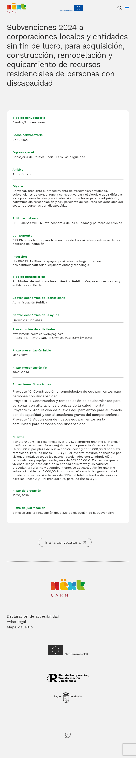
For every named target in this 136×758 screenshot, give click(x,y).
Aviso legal (16, 621)
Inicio (11, 4)
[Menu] (127, 8)
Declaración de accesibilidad (33, 616)
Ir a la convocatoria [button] (63, 542)
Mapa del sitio (20, 627)
